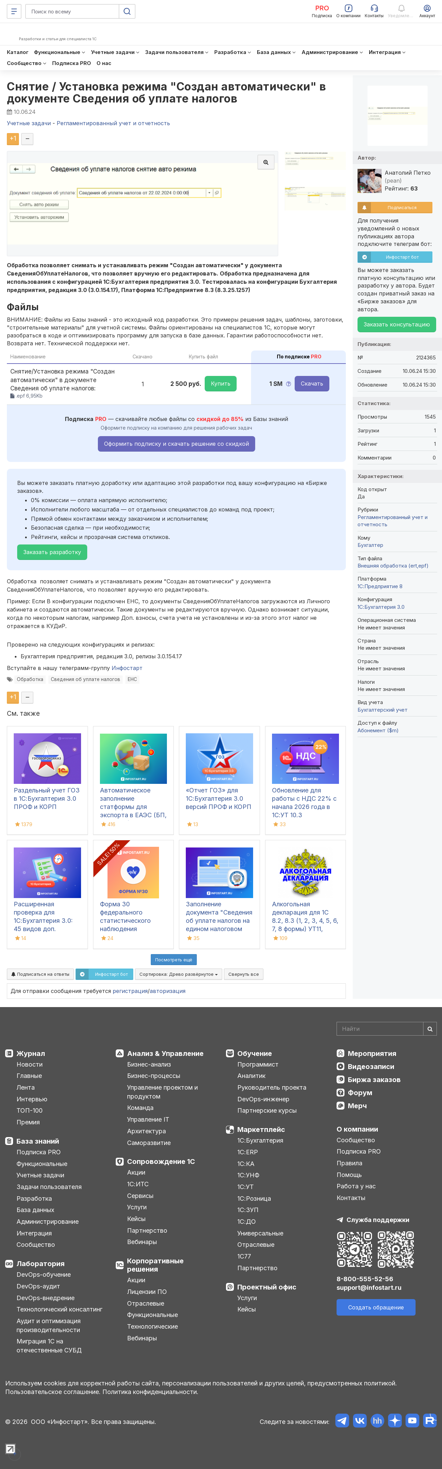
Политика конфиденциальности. (150, 1391)
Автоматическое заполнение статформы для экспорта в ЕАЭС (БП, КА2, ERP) (133, 807)
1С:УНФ (248, 1175)
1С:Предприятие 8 (380, 586)
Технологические (152, 1326)
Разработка (34, 1198)
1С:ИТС (138, 1184)
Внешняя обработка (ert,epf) (393, 565)
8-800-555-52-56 (365, 1279)
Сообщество (35, 1244)
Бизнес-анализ (149, 1064)
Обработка (30, 679)
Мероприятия (372, 1053)
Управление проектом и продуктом (162, 1092)
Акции (136, 1172)
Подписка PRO (38, 1152)
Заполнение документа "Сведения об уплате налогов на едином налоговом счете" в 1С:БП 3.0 (219, 920)
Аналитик (251, 1075)
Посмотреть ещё (173, 959)
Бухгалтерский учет (383, 709)
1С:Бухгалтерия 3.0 (381, 607)
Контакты (351, 1197)
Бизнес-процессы (153, 1075)
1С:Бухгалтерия (260, 1140)
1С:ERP (247, 1152)
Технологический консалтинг (59, 1309)
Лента (25, 1087)
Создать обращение (376, 1307)
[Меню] (14, 11)
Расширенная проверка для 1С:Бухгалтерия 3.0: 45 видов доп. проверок (43, 920)
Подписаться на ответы (40, 974)
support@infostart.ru (369, 1287)
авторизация (167, 990)
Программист (258, 1064)
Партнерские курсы (267, 1110)
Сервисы (140, 1195)
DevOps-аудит (38, 1286)
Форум (360, 1093)
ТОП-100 (29, 1110)
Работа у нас (356, 1186)
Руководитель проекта (271, 1087)
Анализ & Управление (165, 1053)
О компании (357, 1129)
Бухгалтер (370, 545)
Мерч (357, 1106)
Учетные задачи (40, 1175)
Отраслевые (145, 1303)
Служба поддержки (378, 1219)
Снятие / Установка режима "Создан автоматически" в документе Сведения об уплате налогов (166, 92)
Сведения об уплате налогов (85, 679)
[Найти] (430, 1029)
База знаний (37, 1141)
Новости (29, 1064)
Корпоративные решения (155, 1265)
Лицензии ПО (147, 1291)
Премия (28, 1122)
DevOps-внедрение (45, 1297)
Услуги (137, 1207)
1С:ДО (246, 1221)
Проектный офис (266, 1287)
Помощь (349, 1174)
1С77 (244, 1256)
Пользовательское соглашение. (53, 1391)
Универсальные (260, 1233)
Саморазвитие (149, 1142)
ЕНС (132, 679)
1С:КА (245, 1163)
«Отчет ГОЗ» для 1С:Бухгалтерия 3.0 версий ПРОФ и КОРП (218, 798)
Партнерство (147, 1230)
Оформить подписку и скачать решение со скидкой (176, 443)
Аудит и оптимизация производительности (48, 1325)
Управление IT (148, 1119)
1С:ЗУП (248, 1209)
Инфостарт (127, 668)
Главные (29, 1075)
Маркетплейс (261, 1129)
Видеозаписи (371, 1066)
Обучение (254, 1053)
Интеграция (34, 1233)
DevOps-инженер (263, 1099)
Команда (140, 1107)
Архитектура (146, 1131)
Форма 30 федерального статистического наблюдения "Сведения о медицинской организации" (125, 928)
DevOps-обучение (43, 1274)
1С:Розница (254, 1198)
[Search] (387, 1029)
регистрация (130, 990)
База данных (35, 1209)
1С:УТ (245, 1186)
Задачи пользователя (49, 1186)
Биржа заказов (374, 1080)
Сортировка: (178, 974)
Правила (349, 1163)
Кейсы (136, 1218)
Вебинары (142, 1241)
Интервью (31, 1099)
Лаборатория (40, 1264)
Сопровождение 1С (161, 1161)
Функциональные (41, 1163)
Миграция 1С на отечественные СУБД (49, 1346)
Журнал (30, 1053)
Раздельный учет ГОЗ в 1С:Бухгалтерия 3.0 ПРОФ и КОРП (47, 798)
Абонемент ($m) (378, 730)
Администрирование (47, 1221)
